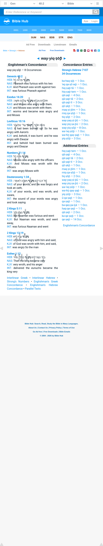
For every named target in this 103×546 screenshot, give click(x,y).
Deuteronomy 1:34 (18, 177)
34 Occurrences (71, 73)
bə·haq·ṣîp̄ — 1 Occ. (73, 80)
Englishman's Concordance (79, 225)
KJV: (9, 87)
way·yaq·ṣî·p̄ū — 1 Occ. (75, 120)
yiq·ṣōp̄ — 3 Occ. (71, 138)
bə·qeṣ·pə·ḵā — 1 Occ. (75, 205)
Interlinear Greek (17, 277)
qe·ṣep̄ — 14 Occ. (72, 219)
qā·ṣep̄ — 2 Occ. (71, 212)
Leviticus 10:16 (16, 121)
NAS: (10, 83)
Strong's (12, 51)
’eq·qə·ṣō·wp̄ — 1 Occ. (75, 84)
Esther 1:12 (14, 253)
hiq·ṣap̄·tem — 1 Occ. (74, 91)
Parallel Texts (33, 288)
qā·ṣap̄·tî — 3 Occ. (72, 102)
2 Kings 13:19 (15, 233)
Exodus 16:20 (15, 97)
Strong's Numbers (18, 281)
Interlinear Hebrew (43, 277)
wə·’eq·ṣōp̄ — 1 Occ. (73, 131)
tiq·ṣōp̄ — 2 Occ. (71, 117)
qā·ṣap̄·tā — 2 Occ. (73, 98)
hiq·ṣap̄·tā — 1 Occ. (73, 88)
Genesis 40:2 (15, 76)
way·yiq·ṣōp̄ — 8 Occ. (74, 127)
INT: (9, 90)
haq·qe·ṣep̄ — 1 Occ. (74, 208)
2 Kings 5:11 (14, 208)
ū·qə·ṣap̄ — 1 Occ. (72, 197)
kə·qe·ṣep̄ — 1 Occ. (73, 215)
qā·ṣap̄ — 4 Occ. (71, 95)
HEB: (10, 79)
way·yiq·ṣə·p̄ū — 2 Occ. (75, 124)
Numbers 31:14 (16, 152)
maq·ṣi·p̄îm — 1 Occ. (74, 109)
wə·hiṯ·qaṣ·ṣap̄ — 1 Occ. (76, 135)
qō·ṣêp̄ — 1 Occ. (71, 106)
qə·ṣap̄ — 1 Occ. (71, 201)
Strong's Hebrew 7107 (75, 70)
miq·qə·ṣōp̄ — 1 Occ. (74, 113)
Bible (5, 51)
